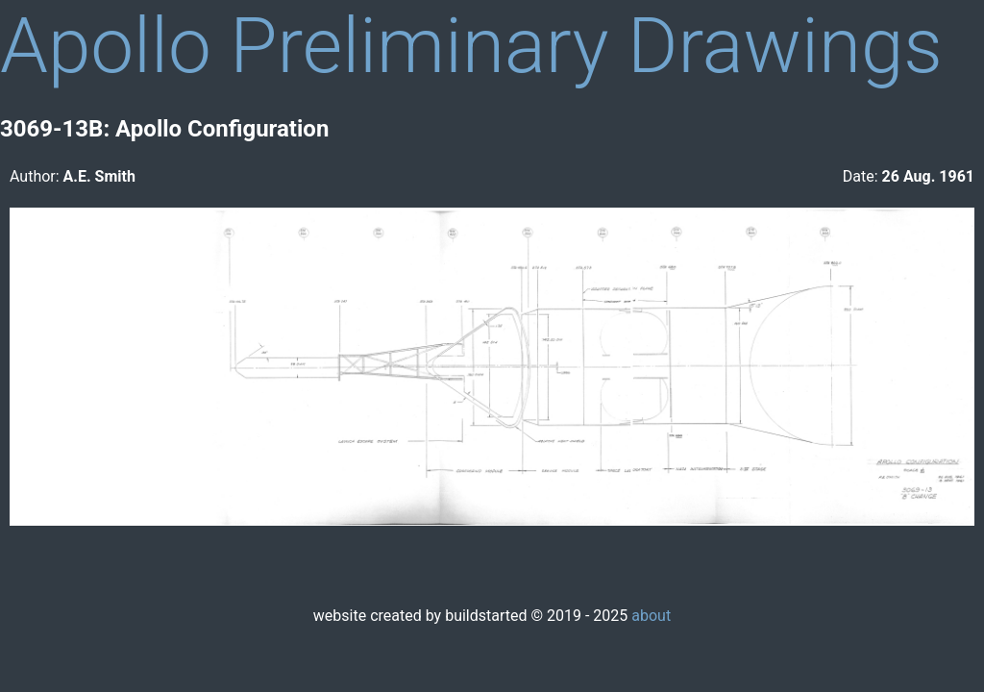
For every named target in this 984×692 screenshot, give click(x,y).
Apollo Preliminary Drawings (471, 46)
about (651, 615)
